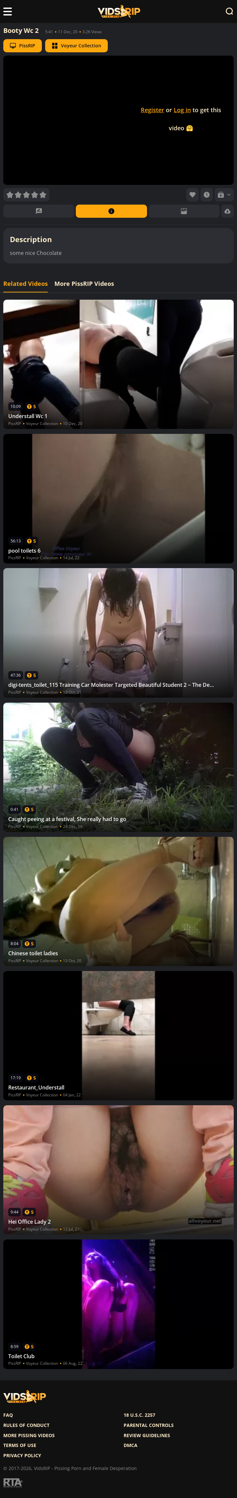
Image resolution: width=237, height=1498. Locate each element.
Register (152, 110)
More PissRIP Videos (84, 283)
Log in (182, 110)
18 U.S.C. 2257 (139, 1415)
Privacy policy (22, 1456)
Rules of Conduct (26, 1425)
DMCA (130, 1445)
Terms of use (19, 1445)
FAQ (8, 1415)
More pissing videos (29, 1435)
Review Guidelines (147, 1435)
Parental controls (149, 1425)
